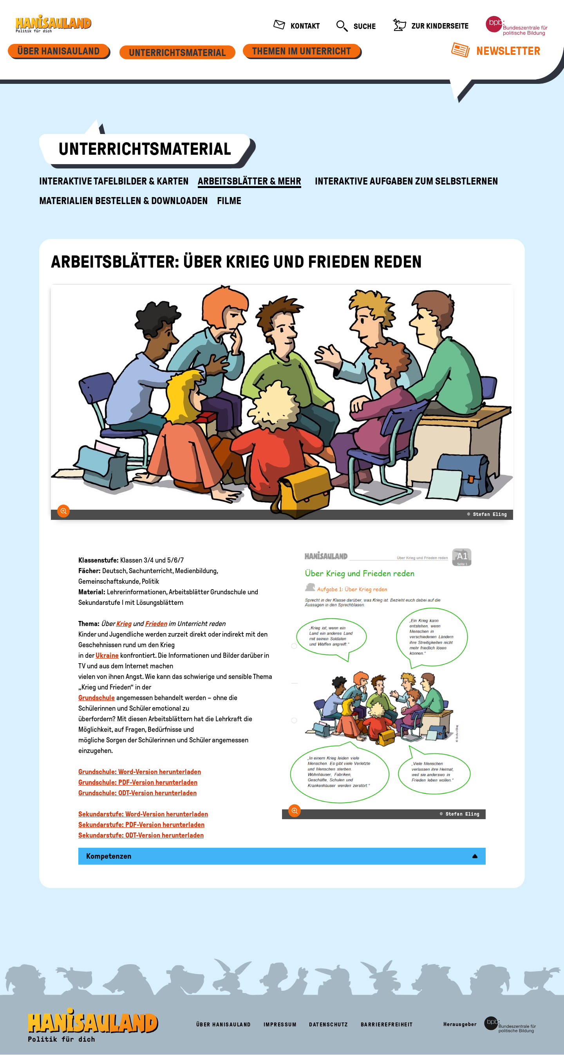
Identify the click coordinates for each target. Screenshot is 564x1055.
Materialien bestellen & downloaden (123, 201)
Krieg (123, 624)
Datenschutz (328, 1025)
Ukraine (107, 655)
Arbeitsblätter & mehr (249, 181)
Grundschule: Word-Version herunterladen (139, 772)
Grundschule (96, 698)
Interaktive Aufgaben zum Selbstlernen (406, 181)
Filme (229, 201)
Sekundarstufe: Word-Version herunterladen (143, 814)
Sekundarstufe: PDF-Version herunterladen (141, 825)
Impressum (280, 1025)
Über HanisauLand (223, 1025)
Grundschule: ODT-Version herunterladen (137, 793)
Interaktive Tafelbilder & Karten (114, 181)
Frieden (156, 624)
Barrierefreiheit (387, 1025)
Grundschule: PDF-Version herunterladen (137, 782)
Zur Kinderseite (430, 25)
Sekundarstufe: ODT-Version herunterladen (141, 835)
